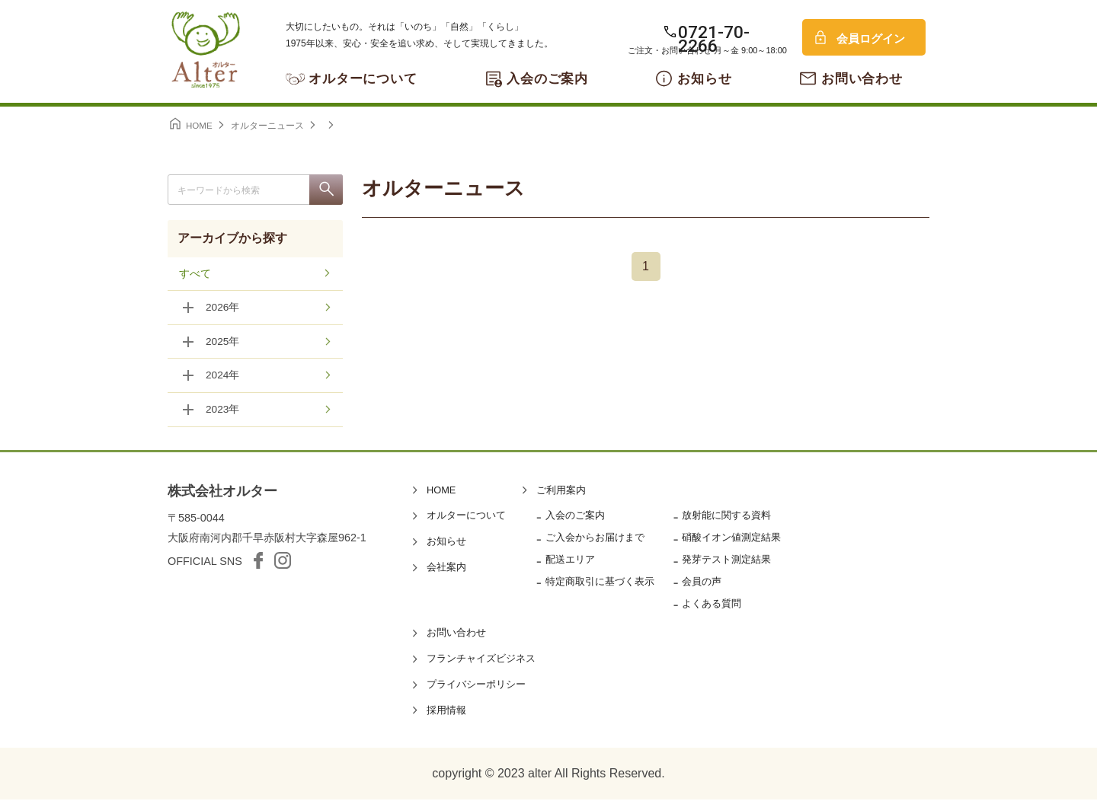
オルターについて (363, 79)
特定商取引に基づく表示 (599, 583)
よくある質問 (711, 605)
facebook (258, 562)
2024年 (223, 377)
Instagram (282, 562)
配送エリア (570, 560)
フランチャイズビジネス (481, 659)
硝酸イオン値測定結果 (731, 538)
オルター (205, 49)
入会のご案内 (547, 79)
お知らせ (704, 79)
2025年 (223, 343)
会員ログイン (870, 38)
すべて (195, 274)
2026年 (223, 308)
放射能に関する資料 (726, 516)
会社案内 (446, 568)
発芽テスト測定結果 (726, 560)
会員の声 (701, 583)
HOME (441, 491)
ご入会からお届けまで (594, 538)
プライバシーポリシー (476, 685)
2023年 (223, 411)
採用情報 (446, 711)
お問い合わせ (862, 79)
